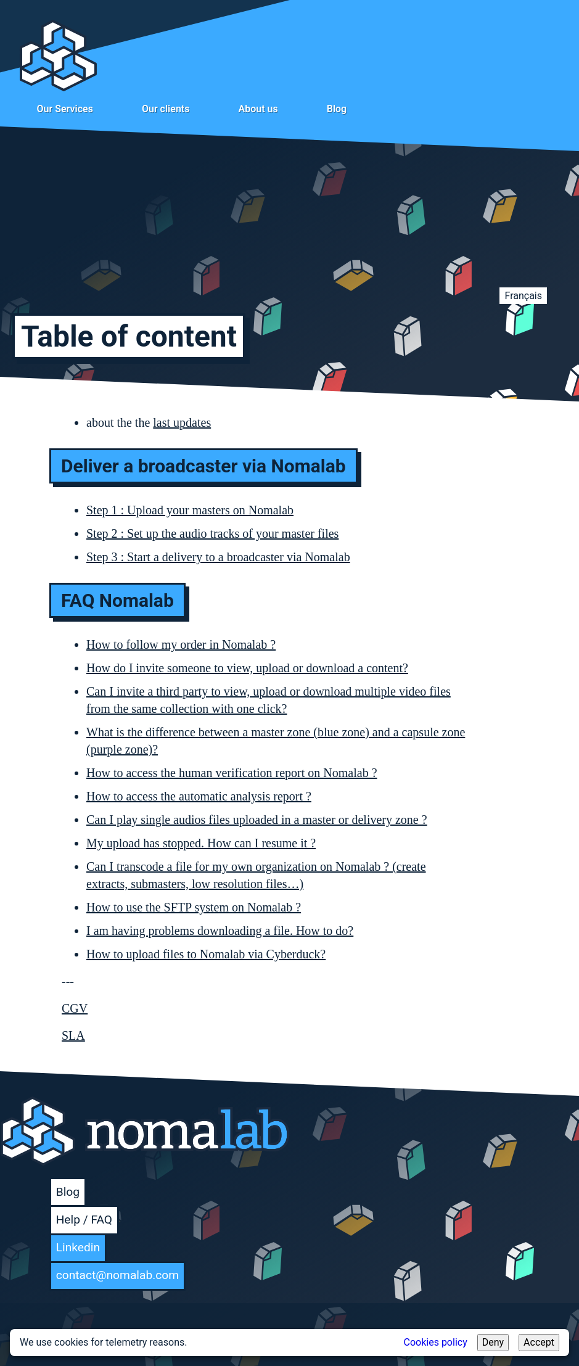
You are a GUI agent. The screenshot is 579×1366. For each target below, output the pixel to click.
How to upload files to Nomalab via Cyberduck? (206, 954)
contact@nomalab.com (117, 1275)
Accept (539, 1342)
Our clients (166, 109)
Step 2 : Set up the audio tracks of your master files (212, 533)
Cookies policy (435, 1342)
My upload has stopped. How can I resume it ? (201, 843)
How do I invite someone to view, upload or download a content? (247, 668)
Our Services (65, 109)
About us (257, 109)
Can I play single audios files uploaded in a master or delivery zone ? (256, 819)
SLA (73, 1035)
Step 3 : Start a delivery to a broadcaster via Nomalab (218, 557)
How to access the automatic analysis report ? (198, 796)
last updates (182, 422)
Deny (493, 1342)
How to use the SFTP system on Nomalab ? (193, 907)
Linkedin (78, 1247)
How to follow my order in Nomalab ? (181, 644)
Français (523, 296)
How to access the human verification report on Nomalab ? (231, 773)
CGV (75, 1008)
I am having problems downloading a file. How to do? (219, 930)
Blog (337, 109)
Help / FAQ (84, 1219)
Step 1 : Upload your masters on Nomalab (190, 510)
